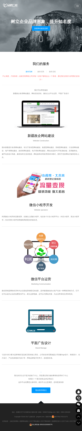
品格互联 (10, 6)
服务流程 (52, 72)
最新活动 (78, 410)
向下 (41, 38)
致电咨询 (78, 398)
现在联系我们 (41, 390)
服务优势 (40, 72)
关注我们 (78, 404)
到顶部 (78, 417)
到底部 (78, 423)
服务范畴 (29, 72)
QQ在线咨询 (78, 392)
